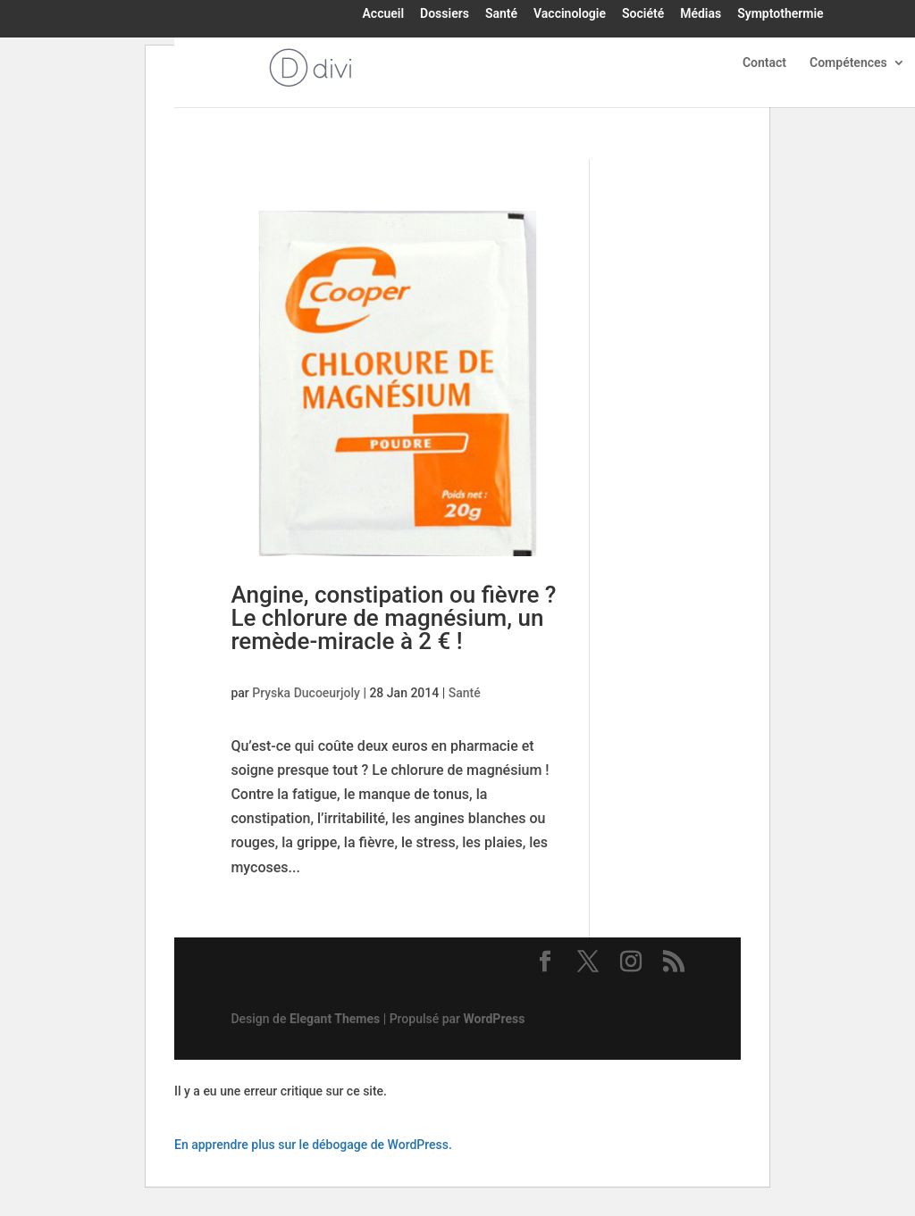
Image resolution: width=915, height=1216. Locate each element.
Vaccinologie (569, 14)
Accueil (384, 14)
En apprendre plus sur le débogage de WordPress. (313, 1144)
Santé (501, 14)
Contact (764, 63)
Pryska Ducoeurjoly (306, 693)
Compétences (848, 63)
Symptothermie (780, 14)
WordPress (494, 1019)
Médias (700, 14)
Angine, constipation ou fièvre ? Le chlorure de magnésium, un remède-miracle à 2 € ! (393, 617)
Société (643, 14)
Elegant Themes (335, 1019)
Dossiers (444, 14)
